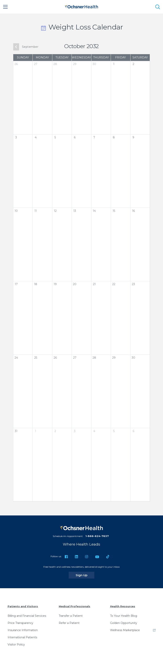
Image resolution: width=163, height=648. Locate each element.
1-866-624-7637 (97, 536)
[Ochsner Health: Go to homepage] (81, 6)
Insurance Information (23, 630)
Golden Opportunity (123, 623)
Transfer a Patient (71, 616)
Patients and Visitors (23, 606)
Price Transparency (20, 623)
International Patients (22, 637)
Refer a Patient (69, 623)
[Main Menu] (5, 7)
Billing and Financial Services (27, 616)
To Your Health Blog (123, 616)
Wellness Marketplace (125, 630)
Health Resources (122, 606)
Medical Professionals (74, 606)
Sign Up (85, 575)
